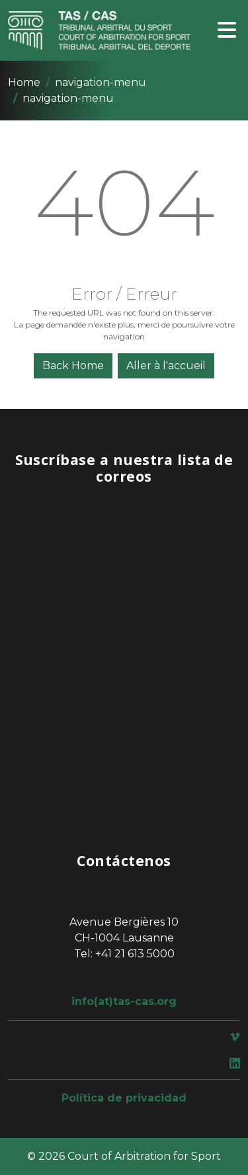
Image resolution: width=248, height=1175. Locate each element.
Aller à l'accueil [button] (166, 365)
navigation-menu (100, 82)
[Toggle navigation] (227, 31)
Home (24, 82)
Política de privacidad (124, 1098)
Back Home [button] (73, 365)
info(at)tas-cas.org (124, 1001)
